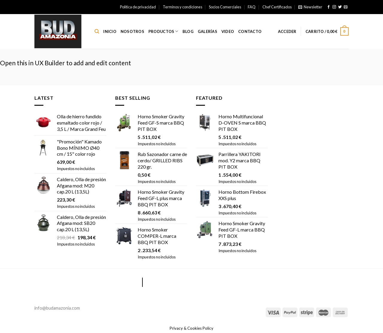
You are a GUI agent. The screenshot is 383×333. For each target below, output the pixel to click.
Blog (188, 31)
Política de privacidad (138, 6)
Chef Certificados (277, 6)
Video (227, 31)
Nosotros (132, 31)
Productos (163, 31)
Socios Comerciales (225, 6)
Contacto (250, 31)
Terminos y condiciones (182, 6)
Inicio (109, 31)
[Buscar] (97, 31)
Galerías (207, 31)
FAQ (252, 6)
